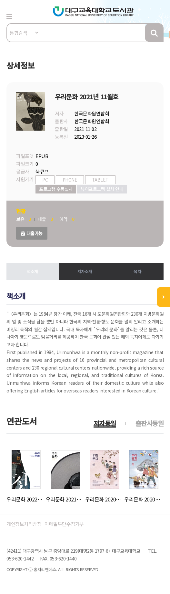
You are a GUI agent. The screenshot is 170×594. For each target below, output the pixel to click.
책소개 (32, 271)
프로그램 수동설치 (56, 189)
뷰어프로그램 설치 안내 (102, 189)
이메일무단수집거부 (64, 523)
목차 (137, 271)
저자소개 (84, 271)
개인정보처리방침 (23, 523)
